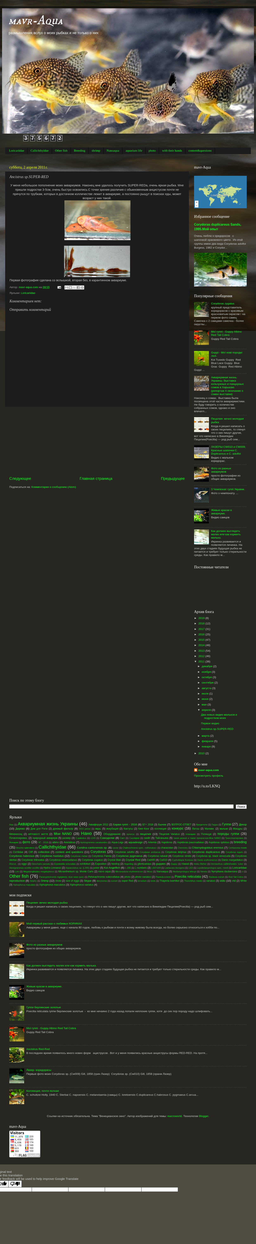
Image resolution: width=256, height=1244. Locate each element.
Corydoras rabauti (158, 856)
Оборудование (112, 834)
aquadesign (135, 842)
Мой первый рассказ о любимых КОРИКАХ (54, 923)
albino (55, 842)
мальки (223, 828)
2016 (201, 634)
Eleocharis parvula (41, 864)
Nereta (203, 871)
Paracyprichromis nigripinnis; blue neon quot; (61, 877)
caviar (116, 847)
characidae (167, 847)
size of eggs (72, 880)
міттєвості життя (38, 834)
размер (66, 838)
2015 (201, 639)
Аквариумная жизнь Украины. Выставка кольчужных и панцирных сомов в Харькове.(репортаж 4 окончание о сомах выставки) (227, 386)
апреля (207, 709)
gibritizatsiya (144, 863)
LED (190, 868)
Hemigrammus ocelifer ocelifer (24, 868)
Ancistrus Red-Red (38, 1049)
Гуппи (226, 824)
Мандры (238, 828)
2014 (201, 645)
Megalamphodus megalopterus (38, 871)
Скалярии (134, 838)
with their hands (172, 150)
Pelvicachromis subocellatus (104, 876)
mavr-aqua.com (208, 770)
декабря (207, 666)
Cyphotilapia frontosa (182, 860)
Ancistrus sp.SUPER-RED (217, 728)
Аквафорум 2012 (98, 824)
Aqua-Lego (117, 842)
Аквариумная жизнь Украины (48, 823)
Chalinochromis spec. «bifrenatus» (140, 847)
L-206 (128, 868)
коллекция (160, 828)
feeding (115, 863)
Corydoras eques (234, 852)
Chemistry (183, 847)
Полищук (206, 834)
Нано (86, 833)
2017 (201, 629)
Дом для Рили (39, 828)
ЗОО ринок (85, 828)
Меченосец (15, 834)
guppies (161, 863)
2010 (201, 753)
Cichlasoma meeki (238, 847)
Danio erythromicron (207, 860)
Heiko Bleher (200, 864)
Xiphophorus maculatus (52, 884)
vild (234, 880)
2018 (201, 623)
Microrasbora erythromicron (129, 871)
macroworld (174, 1116)
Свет (122, 838)
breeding (240, 842)
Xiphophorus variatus (81, 884)
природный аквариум (45, 838)
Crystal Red (133, 859)
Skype (88, 880)
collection (44, 852)
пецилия (145, 834)
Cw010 (163, 859)
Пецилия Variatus (169, 834)
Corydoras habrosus (21, 855)
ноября (207, 671)
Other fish (61, 150)
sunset (114, 881)
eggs (24, 863)
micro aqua (104, 871)
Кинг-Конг (143, 828)
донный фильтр (63, 828)
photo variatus (143, 876)
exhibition (85, 863)
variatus (210, 880)
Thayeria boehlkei (169, 880)
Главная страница (96, 478)
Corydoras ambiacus (150, 852)
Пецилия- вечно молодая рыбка (47, 902)
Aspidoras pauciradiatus (190, 842)
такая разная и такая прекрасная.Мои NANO (197, 838)
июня (205, 698)
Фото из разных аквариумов (221, 470)
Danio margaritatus (232, 859)
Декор (243, 824)
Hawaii (185, 863)
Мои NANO (63, 834)
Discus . (13, 864)
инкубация (112, 828)
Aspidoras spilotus (219, 842)
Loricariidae (16, 150)
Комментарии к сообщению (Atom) (53, 487)
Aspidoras (166, 842)
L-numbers (141, 867)
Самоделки (107, 837)
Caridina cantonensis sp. (92, 847)
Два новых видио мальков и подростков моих (219, 716)
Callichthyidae (40, 150)
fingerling (128, 864)
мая (204, 704)
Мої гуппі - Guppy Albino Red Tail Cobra (226, 333)
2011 (201, 661)
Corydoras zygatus (222, 303)
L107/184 (156, 868)
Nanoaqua (113, 150)
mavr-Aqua (35, 20)
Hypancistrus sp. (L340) (77, 868)
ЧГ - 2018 (43, 842)
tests (153, 881)
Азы (11, 824)
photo (152, 150)
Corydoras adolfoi (124, 852)
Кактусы (128, 828)
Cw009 (151, 859)
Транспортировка (234, 838)
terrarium (142, 881)
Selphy (33, 881)
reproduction (17, 880)
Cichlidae (18, 852)
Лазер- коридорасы (38, 1070)
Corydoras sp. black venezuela (213, 856)
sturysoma (102, 881)
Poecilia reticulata (188, 876)
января (207, 746)
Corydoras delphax (176, 852)
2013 (201, 650)
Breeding (79, 150)
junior (96, 867)
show (58, 880)
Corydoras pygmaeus (129, 855)
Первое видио (210, 723)
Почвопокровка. (18, 838)
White (243, 880)
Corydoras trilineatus (33, 859)
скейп (147, 838)
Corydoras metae (79, 856)
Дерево (20, 828)
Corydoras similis (181, 856)
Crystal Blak (114, 859)
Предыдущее (173, 478)
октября (207, 677)
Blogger (203, 1116)
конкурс (177, 828)
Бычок (162, 824)
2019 (201, 618)
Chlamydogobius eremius (207, 847)
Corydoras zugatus (92, 859)
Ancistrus (69, 842)
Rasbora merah (216, 877)
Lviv (17, 871)
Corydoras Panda (101, 856)
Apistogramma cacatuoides (93, 842)
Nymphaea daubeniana (224, 871)
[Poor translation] (15, 1184)
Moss (149, 871)
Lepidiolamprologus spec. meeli (212, 868)
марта (206, 735)
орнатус (131, 834)
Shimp (45, 880)
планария (191, 834)
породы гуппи (228, 834)
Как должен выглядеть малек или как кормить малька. (226, 534)
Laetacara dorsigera (175, 868)
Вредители (201, 824)
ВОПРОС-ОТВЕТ (181, 824)
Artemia (152, 842)
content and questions (69, 852)
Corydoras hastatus (52, 855)
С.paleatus (81, 838)
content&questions (200, 150)
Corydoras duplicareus (206, 852)
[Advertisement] (97, 441)
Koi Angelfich (112, 867)
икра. (98, 828)
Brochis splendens (25, 847)
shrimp (96, 150)
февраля (208, 741)
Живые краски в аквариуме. (221, 512)
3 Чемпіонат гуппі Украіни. (228, 489)
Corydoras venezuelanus (63, 859)
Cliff (30, 852)
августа (207, 688)
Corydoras (98, 852)
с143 (93, 838)
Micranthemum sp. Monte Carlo (76, 871)
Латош (195, 828)
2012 (201, 656)
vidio (222, 880)
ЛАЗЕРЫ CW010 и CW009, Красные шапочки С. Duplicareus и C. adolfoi (228, 450)
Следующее (20, 478)
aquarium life (134, 150)
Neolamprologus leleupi (184, 871)
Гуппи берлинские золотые (43, 1007)
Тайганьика (161, 838)
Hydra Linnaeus (52, 867)
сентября (208, 682)
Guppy (174, 864)
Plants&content (163, 877)
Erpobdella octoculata (65, 864)
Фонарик (13, 842)
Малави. (209, 828)
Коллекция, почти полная (42, 1090)
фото (26, 842)
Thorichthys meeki (193, 881)
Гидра (215, 824)
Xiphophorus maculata (24, 885)
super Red (127, 880)
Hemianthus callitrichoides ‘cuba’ (227, 864)
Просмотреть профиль (208, 775)
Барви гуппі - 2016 (125, 824)
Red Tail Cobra (236, 877)
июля (205, 693)
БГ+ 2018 (147, 824)
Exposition (101, 863)
